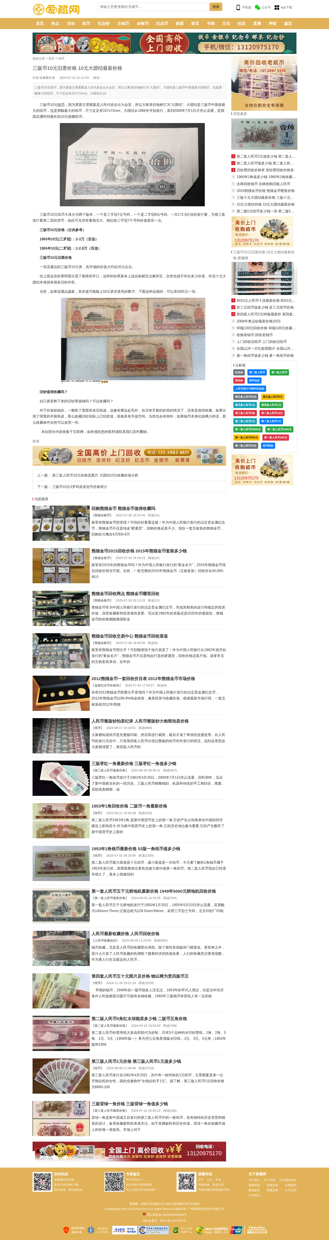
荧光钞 (239, 380)
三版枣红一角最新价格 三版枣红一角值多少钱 (133, 763)
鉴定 (288, 23)
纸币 (86, 23)
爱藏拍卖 (272, 1185)
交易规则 (290, 1185)
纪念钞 (104, 23)
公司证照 (290, 1190)
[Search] (153, 7)
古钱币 (123, 23)
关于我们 (254, 1180)
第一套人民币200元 (275, 437)
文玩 (226, 23)
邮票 (180, 23)
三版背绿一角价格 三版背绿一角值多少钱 (129, 1104)
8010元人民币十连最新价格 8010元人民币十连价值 (277, 300)
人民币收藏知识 (105, 940)
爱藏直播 (272, 1190)
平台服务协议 (287, 1180)
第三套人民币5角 (245, 413)
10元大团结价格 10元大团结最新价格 (266, 204)
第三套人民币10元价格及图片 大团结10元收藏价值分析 (95, 475)
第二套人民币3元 (245, 421)
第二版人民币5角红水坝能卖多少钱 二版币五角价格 (139, 1018)
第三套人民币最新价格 (110, 770)
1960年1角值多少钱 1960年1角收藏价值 (268, 177)
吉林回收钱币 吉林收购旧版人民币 (263, 184)
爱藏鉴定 (254, 1190)
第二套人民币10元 (272, 413)
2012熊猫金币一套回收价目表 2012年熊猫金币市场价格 (143, 678)
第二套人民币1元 (271, 421)
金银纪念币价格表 (107, 685)
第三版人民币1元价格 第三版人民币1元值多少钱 (136, 1061)
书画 (211, 23)
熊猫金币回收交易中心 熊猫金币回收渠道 (129, 636)
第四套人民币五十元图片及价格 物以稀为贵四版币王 (140, 976)
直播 (257, 23)
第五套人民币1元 (245, 405)
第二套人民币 (257, 372)
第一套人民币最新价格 (110, 898)
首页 (40, 23)
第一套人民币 (279, 372)
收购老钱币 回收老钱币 (255, 335)
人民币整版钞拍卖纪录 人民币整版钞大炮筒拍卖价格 (140, 721)
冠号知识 (254, 380)
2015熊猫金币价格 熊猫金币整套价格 (266, 191)
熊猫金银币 (102, 515)
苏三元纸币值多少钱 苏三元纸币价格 (265, 307)
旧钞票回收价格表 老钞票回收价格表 (265, 170)
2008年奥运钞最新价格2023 (258, 321)
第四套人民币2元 (271, 405)
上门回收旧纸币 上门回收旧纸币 (262, 342)
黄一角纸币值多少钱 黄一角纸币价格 (265, 355)
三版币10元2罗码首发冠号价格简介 (79, 487)
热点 (55, 23)
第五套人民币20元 (245, 396)
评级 (272, 23)
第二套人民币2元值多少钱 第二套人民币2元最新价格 (278, 156)
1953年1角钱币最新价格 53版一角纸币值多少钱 (135, 848)
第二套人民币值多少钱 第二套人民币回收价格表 (274, 163)
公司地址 (254, 1195)
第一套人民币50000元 (248, 429)
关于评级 (269, 1180)
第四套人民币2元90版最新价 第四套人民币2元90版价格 (280, 314)
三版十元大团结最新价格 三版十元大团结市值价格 (276, 197)
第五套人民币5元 (273, 396)
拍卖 (241, 23)
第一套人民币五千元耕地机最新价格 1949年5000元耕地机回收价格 (153, 891)
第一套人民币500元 (246, 437)
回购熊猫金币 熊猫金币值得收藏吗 (123, 508)
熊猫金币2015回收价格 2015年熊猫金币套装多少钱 (139, 551)
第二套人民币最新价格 (110, 1025)
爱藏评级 (254, 1185)
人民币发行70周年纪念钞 (249, 388)
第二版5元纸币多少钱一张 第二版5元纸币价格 (272, 211)
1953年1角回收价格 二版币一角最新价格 (129, 806)
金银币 (143, 23)
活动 (71, 23)
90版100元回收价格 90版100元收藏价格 (268, 328)
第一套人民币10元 (245, 445)
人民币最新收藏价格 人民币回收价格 (125, 933)
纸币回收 (268, 445)
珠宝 (195, 23)
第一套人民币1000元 (279, 429)
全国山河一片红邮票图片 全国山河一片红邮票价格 (276, 348)
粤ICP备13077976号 (173, 1220)
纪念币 (162, 23)
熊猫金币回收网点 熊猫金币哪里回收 (125, 593)
